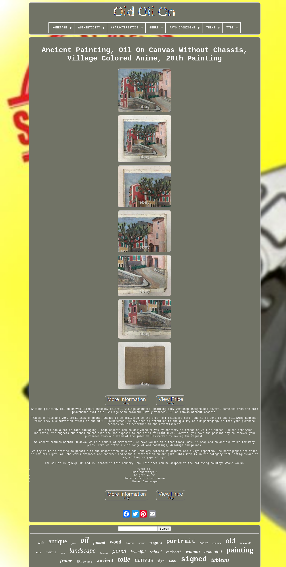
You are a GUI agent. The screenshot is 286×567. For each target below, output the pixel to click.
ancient (105, 560)
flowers (130, 543)
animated (213, 551)
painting (239, 550)
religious (155, 543)
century (216, 543)
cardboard (173, 552)
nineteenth (245, 543)
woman (193, 551)
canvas (144, 559)
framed (99, 542)
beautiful (138, 552)
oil (85, 540)
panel (119, 551)
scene (142, 543)
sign (161, 560)
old (230, 541)
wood (115, 542)
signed (194, 559)
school (156, 551)
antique (58, 541)
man (63, 553)
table (173, 561)
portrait (180, 541)
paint (74, 543)
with (41, 543)
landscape (82, 550)
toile (124, 559)
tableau (220, 560)
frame (66, 560)
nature (204, 543)
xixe (38, 552)
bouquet (104, 553)
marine (51, 552)
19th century (84, 561)
